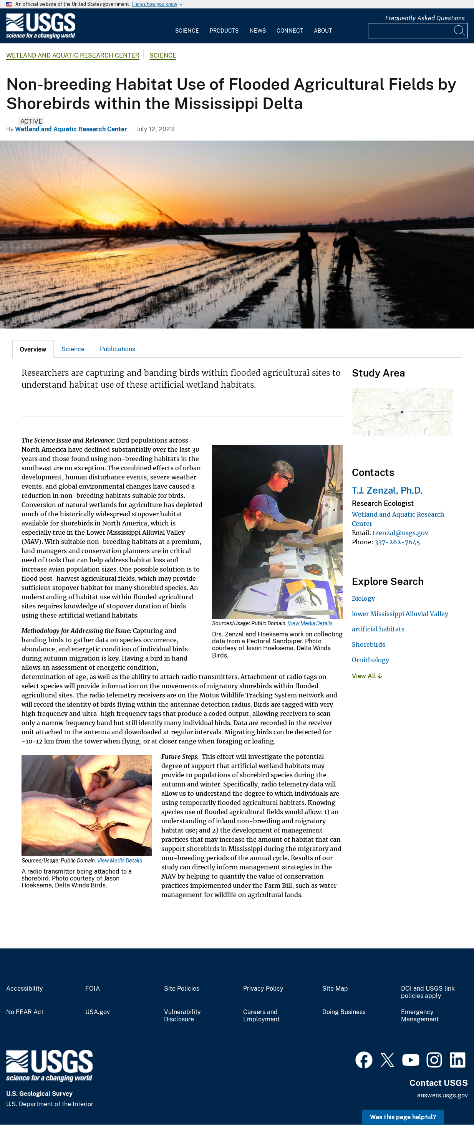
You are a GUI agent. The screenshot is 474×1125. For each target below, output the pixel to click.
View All (367, 676)
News (258, 31)
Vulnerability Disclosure (182, 1016)
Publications (117, 349)
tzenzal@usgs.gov (400, 533)
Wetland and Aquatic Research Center (72, 55)
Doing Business (344, 1012)
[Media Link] (277, 532)
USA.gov (97, 1012)
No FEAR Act (24, 1012)
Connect (290, 31)
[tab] (33, 349)
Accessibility (24, 988)
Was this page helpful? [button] (403, 1117)
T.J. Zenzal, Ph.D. (387, 490)
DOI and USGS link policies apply (428, 992)
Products (224, 31)
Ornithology (370, 660)
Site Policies (181, 988)
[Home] (40, 37)
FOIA (92, 988)
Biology (363, 598)
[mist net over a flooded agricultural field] (237, 234)
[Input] (418, 30)
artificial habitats (378, 629)
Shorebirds (368, 644)
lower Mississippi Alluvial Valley (400, 614)
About (323, 31)
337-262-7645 (397, 542)
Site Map (335, 988)
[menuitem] (187, 26)
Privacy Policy (263, 988)
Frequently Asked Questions (425, 18)
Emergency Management (420, 1016)
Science (187, 31)
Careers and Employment (261, 1016)
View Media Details (310, 623)
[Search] (460, 30)
